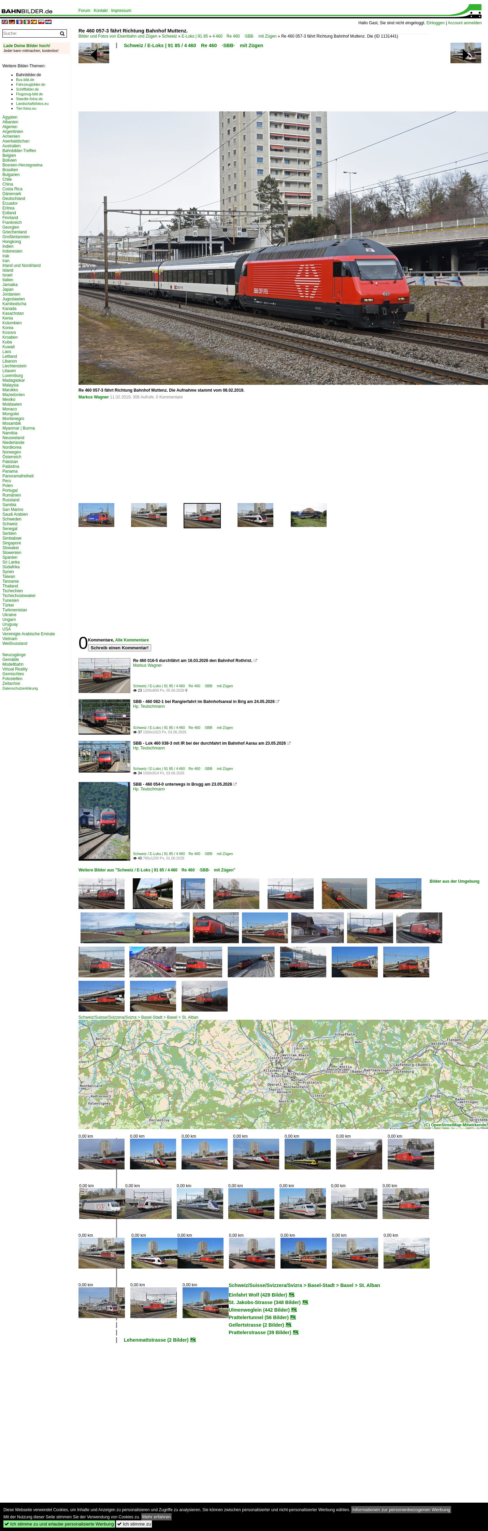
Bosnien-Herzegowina (22, 165)
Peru (6, 480)
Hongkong (11, 241)
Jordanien (11, 294)
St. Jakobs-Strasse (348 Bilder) (265, 1302)
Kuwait (8, 346)
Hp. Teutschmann (149, 706)
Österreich (11, 457)
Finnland (10, 217)
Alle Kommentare (132, 640)
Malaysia (10, 385)
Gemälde (10, 659)
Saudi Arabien (15, 514)
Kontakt (101, 10)
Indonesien (12, 251)
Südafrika (11, 567)
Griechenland (14, 232)
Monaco (9, 409)
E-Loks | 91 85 (195, 36)
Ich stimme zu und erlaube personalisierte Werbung (59, 1524)
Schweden (11, 519)
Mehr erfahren (156, 1516)
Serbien (9, 533)
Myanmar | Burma (18, 428)
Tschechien (12, 590)
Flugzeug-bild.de (29, 94)
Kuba (7, 342)
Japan (8, 289)
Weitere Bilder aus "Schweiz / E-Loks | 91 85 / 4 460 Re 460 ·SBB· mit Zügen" (156, 870)
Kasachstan (13, 313)
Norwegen (11, 452)
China (7, 184)
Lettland (9, 356)
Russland (10, 500)
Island (7, 270)
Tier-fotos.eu (26, 108)
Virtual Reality (15, 669)
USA (6, 629)
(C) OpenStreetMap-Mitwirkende (455, 1125)
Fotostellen (12, 678)
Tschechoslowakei (18, 595)
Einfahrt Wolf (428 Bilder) (258, 1295)
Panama (10, 471)
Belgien (9, 155)
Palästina (10, 466)
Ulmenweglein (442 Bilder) (259, 1310)
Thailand (10, 586)
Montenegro (13, 418)
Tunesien (10, 600)
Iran (6, 260)
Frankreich (12, 222)
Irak (5, 256)
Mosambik (11, 423)
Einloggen (436, 23)
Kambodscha (14, 303)
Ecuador (10, 203)
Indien (8, 246)
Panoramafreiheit (17, 476)
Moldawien (12, 404)
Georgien (10, 227)
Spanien (9, 557)
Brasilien (10, 169)
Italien (7, 279)
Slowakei (10, 547)
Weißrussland (14, 643)
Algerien (9, 126)
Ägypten (9, 117)
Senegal (9, 528)
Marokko (10, 390)
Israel (7, 275)
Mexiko (8, 399)
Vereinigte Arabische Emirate (28, 634)
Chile (7, 179)
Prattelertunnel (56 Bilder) (259, 1317)
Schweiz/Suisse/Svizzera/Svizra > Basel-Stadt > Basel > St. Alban (138, 1017)
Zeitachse (11, 683)
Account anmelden (465, 23)
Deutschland (13, 198)
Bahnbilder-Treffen (19, 150)
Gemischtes (13, 674)
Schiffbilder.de (27, 89)
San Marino (12, 509)
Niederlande (13, 442)
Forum (84, 10)
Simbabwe (11, 538)
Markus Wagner (93, 397)
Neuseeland (13, 437)
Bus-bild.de (25, 80)
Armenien (11, 136)
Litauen (9, 370)
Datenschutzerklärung (20, 688)
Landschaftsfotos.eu (32, 103)
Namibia (9, 433)
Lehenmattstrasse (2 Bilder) (156, 1340)
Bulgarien (11, 174)
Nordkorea (11, 447)
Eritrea (8, 208)
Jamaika (10, 284)
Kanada (9, 308)
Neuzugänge (14, 654)
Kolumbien (12, 323)
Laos (6, 351)
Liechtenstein (14, 366)
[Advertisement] (253, 82)
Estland (9, 213)
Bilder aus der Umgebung (454, 881)
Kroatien (10, 337)
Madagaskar (13, 380)
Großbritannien (16, 236)
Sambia (9, 504)
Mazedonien (13, 394)
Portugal (10, 490)
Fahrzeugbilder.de (30, 84)
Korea (7, 327)
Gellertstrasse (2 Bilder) (256, 1325)
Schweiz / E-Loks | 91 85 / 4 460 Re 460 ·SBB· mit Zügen (193, 45)
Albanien (10, 122)
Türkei (8, 605)
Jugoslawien (13, 299)
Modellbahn (13, 664)
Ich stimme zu (134, 1524)
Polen (7, 485)
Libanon (9, 361)
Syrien (8, 571)
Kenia (7, 318)
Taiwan (8, 576)
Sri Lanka (11, 562)
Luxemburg (12, 375)
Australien (11, 146)
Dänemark (11, 193)
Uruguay (10, 624)
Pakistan (10, 461)
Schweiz (169, 36)
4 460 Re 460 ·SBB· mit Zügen (245, 36)
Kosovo (9, 332)
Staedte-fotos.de (29, 99)
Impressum (121, 10)
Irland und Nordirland (21, 265)
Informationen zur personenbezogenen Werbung (401, 1509)
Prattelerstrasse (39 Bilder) (260, 1332)
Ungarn (9, 619)
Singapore (11, 543)
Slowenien (11, 552)
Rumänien (11, 495)
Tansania (10, 581)
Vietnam (9, 638)
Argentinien (12, 131)
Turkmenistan (14, 610)
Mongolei (10, 413)
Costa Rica (12, 189)
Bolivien (9, 160)
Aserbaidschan (15, 141)
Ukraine (9, 614)
